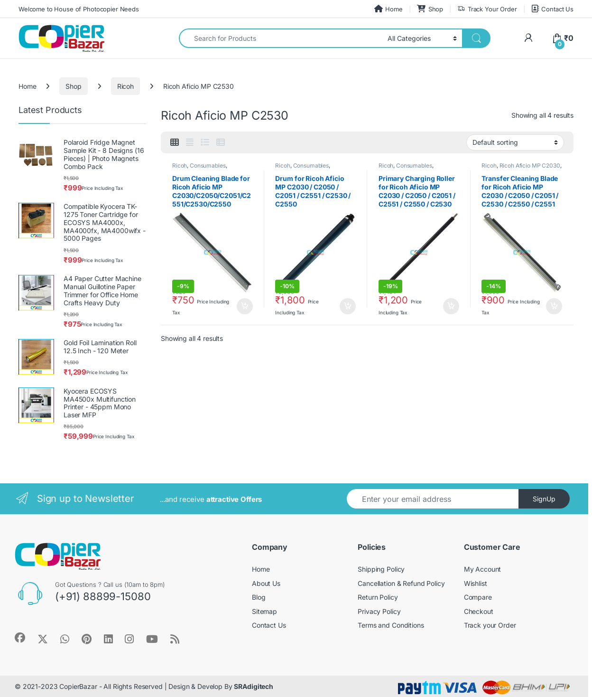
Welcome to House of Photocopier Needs (78, 9)
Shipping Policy (381, 569)
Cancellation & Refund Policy (401, 583)
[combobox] (280, 38)
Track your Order (490, 625)
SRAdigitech (253, 686)
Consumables (207, 165)
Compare (478, 597)
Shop (430, 9)
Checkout (478, 611)
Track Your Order (487, 9)
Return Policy (378, 597)
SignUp (544, 499)
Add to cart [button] (245, 306)
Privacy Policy (379, 611)
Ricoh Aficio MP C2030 (530, 165)
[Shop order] (515, 142)
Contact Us (552, 9)
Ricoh (125, 86)
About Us (266, 583)
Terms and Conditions (391, 625)
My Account (482, 569)
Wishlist (475, 583)
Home (388, 9)
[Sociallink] (20, 637)
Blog (258, 597)
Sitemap (264, 611)
